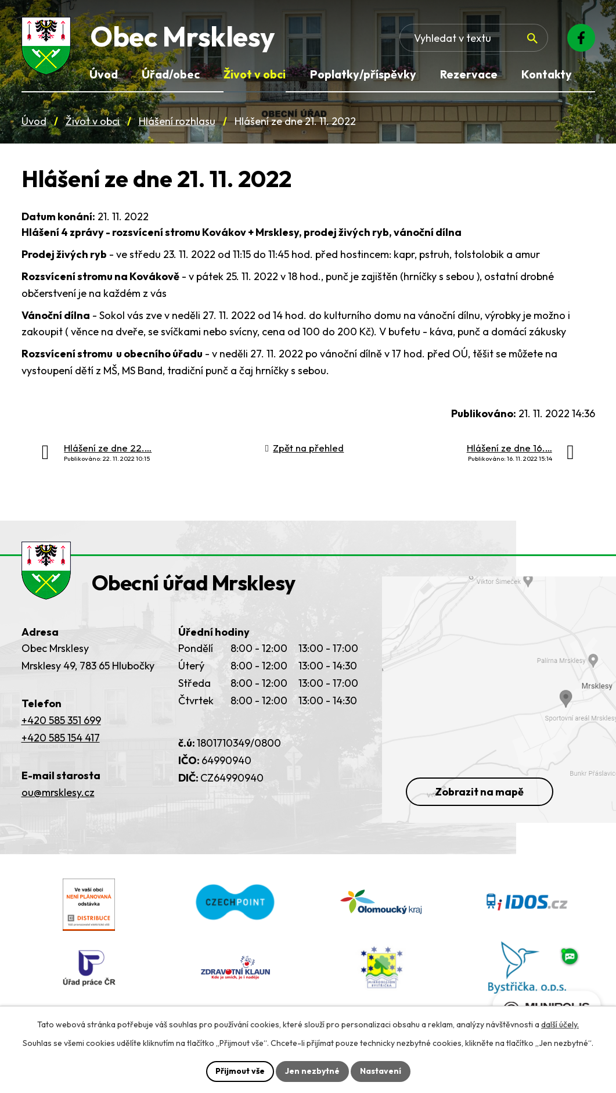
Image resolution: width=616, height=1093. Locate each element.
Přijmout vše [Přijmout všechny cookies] (240, 1071)
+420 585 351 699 (61, 720)
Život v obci (93, 121)
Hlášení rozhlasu (177, 121)
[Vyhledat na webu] (532, 38)
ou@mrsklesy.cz (58, 792)
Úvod (33, 121)
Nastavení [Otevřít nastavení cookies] (380, 1071)
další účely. (560, 1024)
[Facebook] (581, 38)
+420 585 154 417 (60, 737)
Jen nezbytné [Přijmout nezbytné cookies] (312, 1071)
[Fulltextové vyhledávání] (473, 38)
